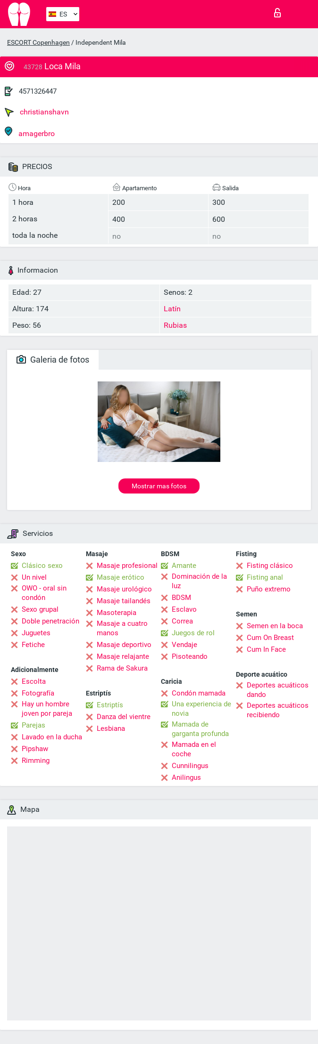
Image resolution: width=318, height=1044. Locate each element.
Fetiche (33, 644)
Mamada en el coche (194, 749)
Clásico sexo (42, 565)
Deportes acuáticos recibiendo (278, 710)
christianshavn (37, 112)
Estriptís (110, 705)
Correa (182, 621)
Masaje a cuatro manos (122, 628)
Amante (184, 565)
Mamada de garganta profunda (200, 729)
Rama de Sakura (122, 668)
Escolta (34, 681)
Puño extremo (269, 589)
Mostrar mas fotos (159, 486)
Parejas (33, 725)
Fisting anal (265, 577)
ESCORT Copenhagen (38, 42)
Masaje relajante (123, 656)
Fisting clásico (270, 565)
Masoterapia (116, 612)
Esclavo (184, 609)
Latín (172, 308)
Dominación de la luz (199, 581)
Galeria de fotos (53, 359)
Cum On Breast (270, 637)
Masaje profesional (127, 565)
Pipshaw (35, 749)
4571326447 (38, 91)
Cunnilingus (190, 765)
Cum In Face (266, 649)
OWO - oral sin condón (44, 593)
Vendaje (184, 644)
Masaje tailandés (124, 601)
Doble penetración (50, 621)
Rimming (36, 760)
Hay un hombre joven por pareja (47, 709)
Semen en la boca (275, 626)
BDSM (181, 597)
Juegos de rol (193, 633)
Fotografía (38, 693)
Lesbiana (111, 728)
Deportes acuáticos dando (278, 690)
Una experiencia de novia (201, 709)
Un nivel (34, 577)
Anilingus (186, 777)
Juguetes (36, 633)
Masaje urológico (124, 589)
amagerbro (30, 132)
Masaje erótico (120, 577)
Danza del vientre (124, 716)
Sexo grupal (40, 609)
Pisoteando (190, 656)
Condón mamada (199, 693)
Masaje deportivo (124, 644)
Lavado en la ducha (52, 737)
